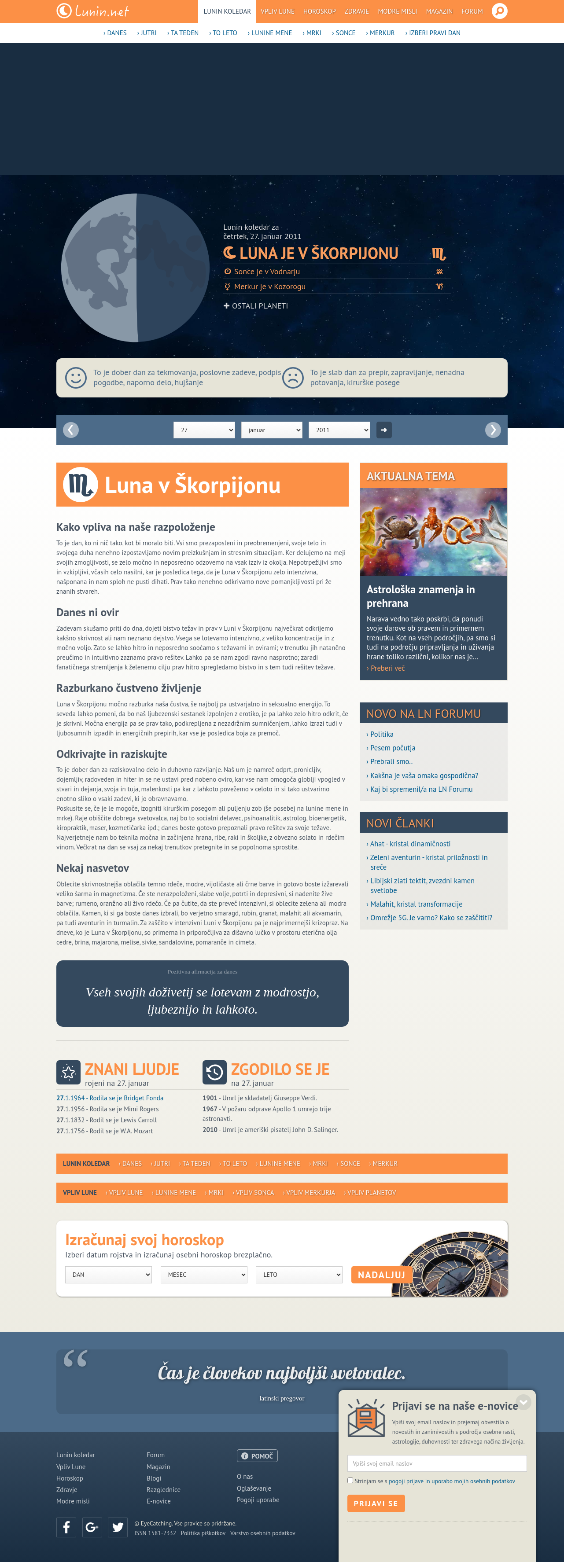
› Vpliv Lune (124, 1192)
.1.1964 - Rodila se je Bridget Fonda (109, 1098)
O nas (245, 1476)
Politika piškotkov (203, 1533)
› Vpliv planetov (370, 1192)
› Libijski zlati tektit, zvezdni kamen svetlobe (420, 885)
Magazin (439, 11)
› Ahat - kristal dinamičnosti (408, 844)
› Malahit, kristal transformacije (414, 904)
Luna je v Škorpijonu (337, 252)
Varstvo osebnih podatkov (262, 1533)
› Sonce (343, 33)
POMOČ (262, 1456)
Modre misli (397, 11)
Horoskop (319, 11)
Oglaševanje (254, 1488)
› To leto (223, 33)
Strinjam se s (435, 1554)
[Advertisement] (282, 109)
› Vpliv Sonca (253, 1192)
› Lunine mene (270, 33)
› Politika (380, 734)
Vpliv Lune (278, 11)
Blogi (154, 1478)
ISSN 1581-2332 (155, 1533)
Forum (472, 11)
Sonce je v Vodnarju (337, 271)
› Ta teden (183, 33)
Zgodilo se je (280, 1069)
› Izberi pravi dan (433, 33)
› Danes (115, 33)
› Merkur (380, 33)
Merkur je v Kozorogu (337, 286)
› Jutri (147, 33)
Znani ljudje (132, 1069)
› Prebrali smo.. (389, 761)
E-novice (159, 1501)
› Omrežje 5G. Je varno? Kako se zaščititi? (429, 917)
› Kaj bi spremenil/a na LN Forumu (419, 789)
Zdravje (357, 11)
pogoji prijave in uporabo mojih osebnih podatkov (452, 1554)
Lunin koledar (227, 11)
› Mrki (311, 33)
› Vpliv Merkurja (309, 1192)
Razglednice (164, 1489)
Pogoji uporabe (258, 1500)
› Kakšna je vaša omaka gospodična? (422, 775)
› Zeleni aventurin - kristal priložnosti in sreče (427, 862)
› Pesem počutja (391, 748)
